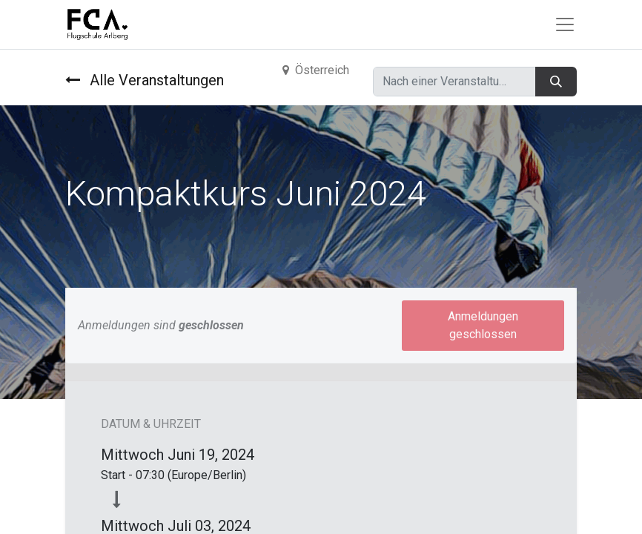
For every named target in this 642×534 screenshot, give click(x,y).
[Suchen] (556, 81)
